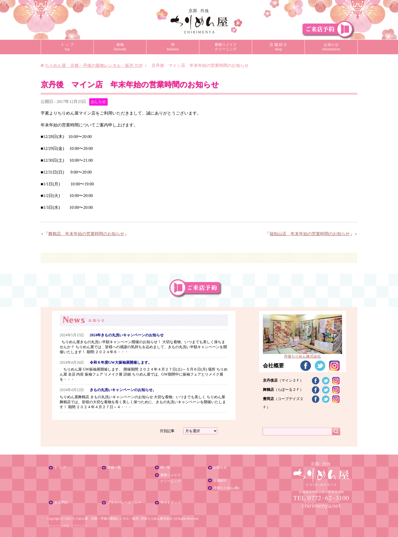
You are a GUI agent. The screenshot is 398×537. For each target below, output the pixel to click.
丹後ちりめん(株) (226, 488)
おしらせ (98, 102)
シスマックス (79, 525)
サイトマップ (170, 502)
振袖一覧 (114, 467)
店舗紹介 (220, 480)
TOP (94, 65)
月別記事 (167, 431)
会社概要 (273, 365)
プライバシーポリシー (124, 502)
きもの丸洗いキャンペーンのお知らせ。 (123, 390)
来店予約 (61, 502)
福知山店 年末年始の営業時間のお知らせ (309, 233)
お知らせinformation (331, 46)
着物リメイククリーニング (226, 46)
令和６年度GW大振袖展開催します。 (121, 362)
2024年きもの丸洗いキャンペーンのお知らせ (127, 335)
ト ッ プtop (67, 46)
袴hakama (173, 46)
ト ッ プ (60, 467)
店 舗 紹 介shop (278, 46)
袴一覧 (165, 467)
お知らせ (220, 467)
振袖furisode (120, 46)
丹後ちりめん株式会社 (302, 353)
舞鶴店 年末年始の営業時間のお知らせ (86, 233)
